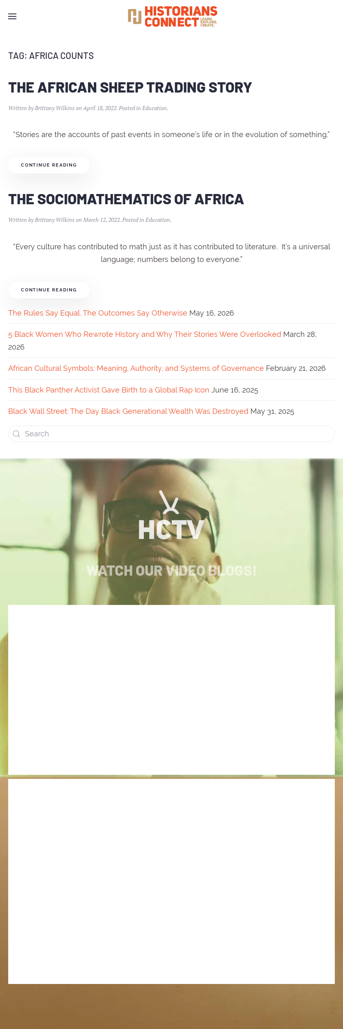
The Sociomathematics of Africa (126, 198)
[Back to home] (172, 16)
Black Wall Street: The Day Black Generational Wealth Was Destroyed (128, 411)
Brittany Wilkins (55, 108)
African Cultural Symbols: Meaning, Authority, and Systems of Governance (136, 368)
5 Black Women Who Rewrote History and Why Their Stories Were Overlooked (144, 334)
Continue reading (49, 165)
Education (154, 108)
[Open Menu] (12, 16)
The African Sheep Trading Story (130, 86)
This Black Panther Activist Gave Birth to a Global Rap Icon (108, 390)
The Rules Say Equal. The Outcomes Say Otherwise (97, 313)
